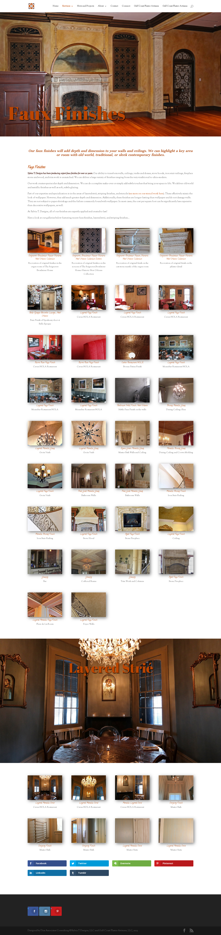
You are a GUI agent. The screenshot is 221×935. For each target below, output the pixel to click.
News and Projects (85, 6)
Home (55, 6)
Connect (126, 6)
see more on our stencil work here (146, 193)
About (101, 6)
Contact (114, 6)
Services (66, 6)
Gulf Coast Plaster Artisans (146, 6)
